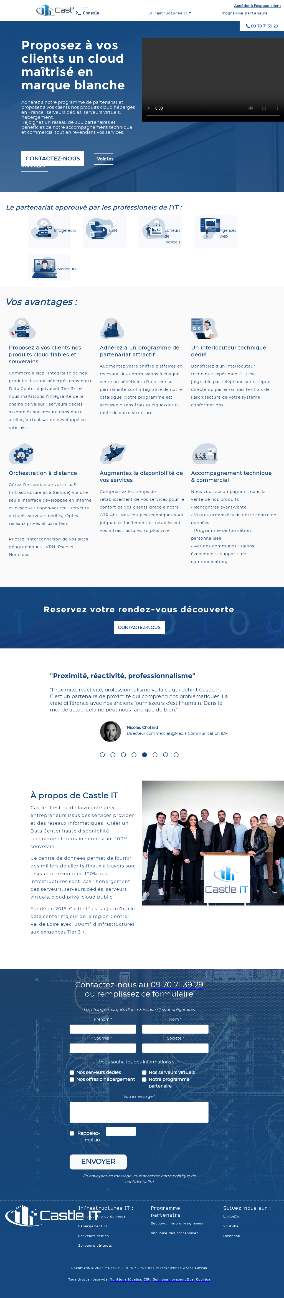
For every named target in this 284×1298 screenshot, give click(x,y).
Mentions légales (125, 1279)
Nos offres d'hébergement (105, 1079)
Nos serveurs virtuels (172, 1072)
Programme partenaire (244, 13)
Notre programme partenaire (169, 1082)
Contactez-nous (53, 158)
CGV (147, 1279)
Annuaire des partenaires (174, 1233)
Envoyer (98, 1161)
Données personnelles (173, 1279)
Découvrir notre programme (177, 1223)
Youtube (231, 1226)
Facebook (231, 1236)
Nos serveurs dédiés (98, 1072)
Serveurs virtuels (95, 1245)
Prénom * (103, 1020)
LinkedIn (231, 1216)
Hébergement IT (93, 1226)
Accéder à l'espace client (257, 5)
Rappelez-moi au (88, 1136)
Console (87, 13)
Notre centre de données (101, 1216)
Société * (175, 1038)
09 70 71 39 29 (262, 26)
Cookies (203, 1279)
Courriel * (103, 1038)
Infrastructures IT (168, 13)
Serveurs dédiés (93, 1236)
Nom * (175, 1020)
